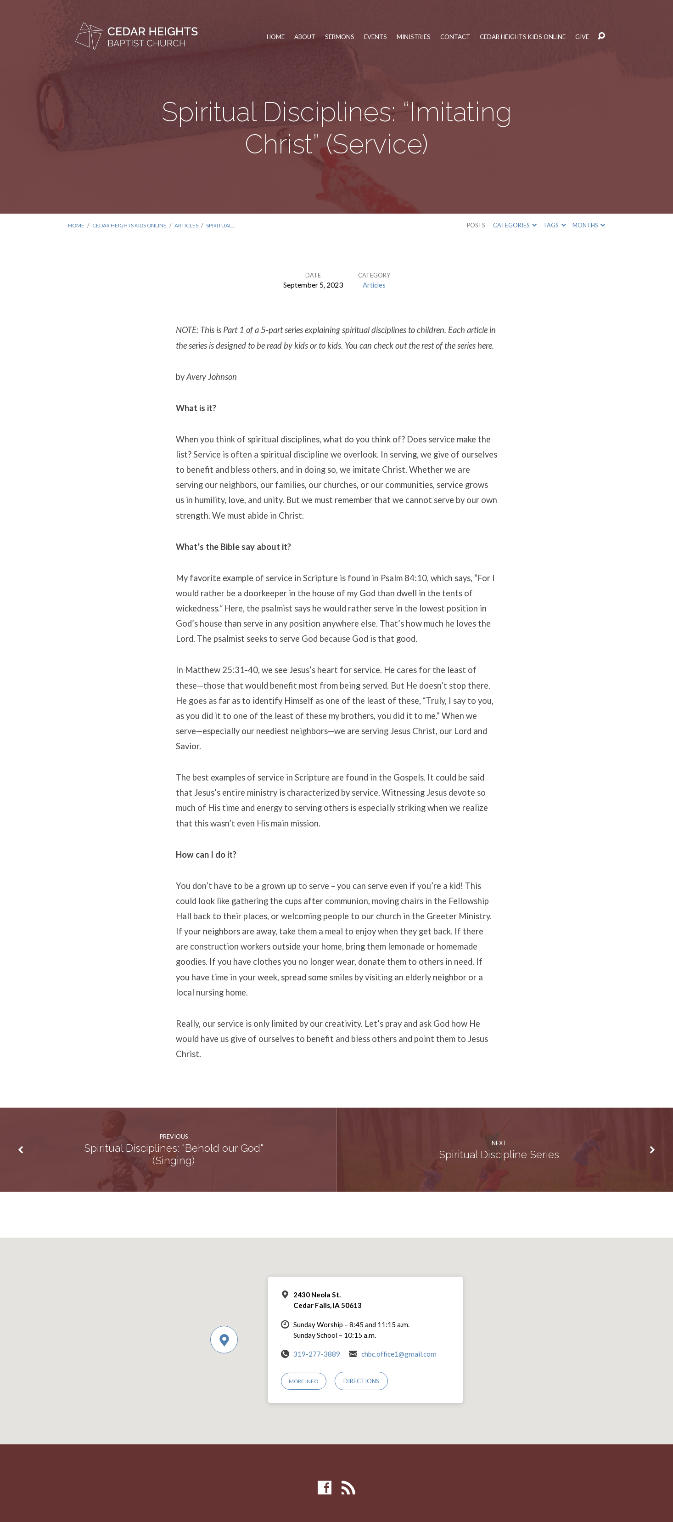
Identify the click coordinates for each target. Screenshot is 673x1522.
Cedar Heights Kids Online (518, 36)
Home (254, 36)
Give (582, 36)
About (285, 36)
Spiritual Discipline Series (499, 1154)
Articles (195, 225)
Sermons (322, 36)
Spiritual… (233, 225)
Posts (476, 225)
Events (360, 36)
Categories (515, 225)
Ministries (400, 36)
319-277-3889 (316, 1354)
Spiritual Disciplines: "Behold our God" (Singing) (173, 1154)
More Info (306, 1381)
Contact (444, 36)
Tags (554, 225)
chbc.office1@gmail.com (399, 1354)
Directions (365, 1381)
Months (588, 225)
